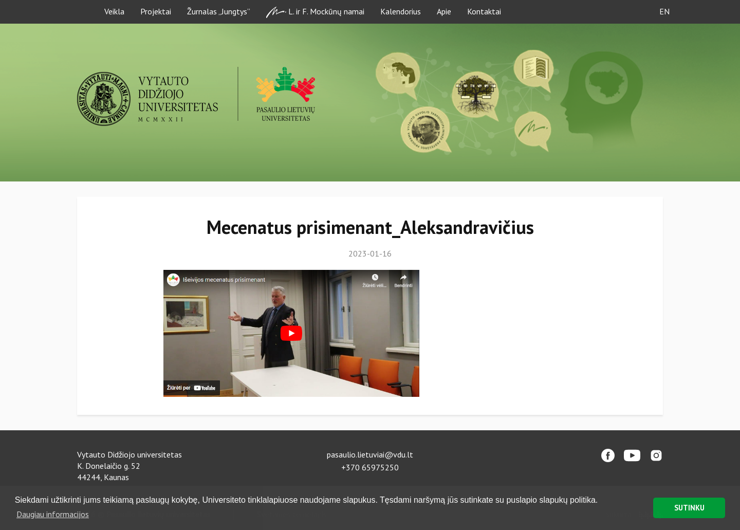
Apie (444, 11)
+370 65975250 (370, 467)
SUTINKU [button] (689, 508)
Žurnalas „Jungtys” (218, 11)
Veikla (114, 11)
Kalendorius (400, 11)
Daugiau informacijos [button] (52, 514)
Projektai (155, 11)
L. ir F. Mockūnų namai (315, 12)
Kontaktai (484, 11)
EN (664, 11)
